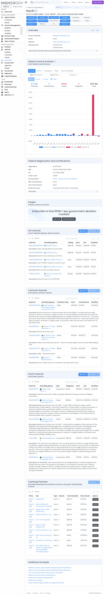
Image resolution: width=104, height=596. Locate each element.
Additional (64, 24)
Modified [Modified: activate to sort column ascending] (94, 243)
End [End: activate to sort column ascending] (84, 243)
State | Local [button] (17, 7)
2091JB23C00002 (34, 335)
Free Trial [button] (98, 2)
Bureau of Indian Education (48, 327)
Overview (32, 17)
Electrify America (42, 530)
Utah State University (43, 535)
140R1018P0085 (34, 358)
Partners (32, 24)
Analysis (42, 17)
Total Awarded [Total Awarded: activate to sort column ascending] (72, 496)
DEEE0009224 (33, 457)
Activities (8, 33)
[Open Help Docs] (43, 8)
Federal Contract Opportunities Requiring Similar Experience (49, 568)
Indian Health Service (53, 260)
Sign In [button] (87, 2)
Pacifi (31, 499)
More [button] (66, 2)
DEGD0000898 (34, 419)
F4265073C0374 (34, 274)
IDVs (31, 21)
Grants (7, 23)
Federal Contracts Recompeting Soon (42, 575)
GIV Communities (42, 520)
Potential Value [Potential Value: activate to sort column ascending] (63, 302)
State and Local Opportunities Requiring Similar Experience (49, 570)
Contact (35, 593)
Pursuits (7, 31)
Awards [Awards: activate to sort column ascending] (61, 496)
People (7, 68)
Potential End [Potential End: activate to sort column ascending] (84, 302)
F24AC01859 (33, 438)
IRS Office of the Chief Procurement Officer (48, 337)
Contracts (8, 20)
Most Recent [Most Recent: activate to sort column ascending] (85, 496)
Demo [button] (80, 2)
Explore (95, 499)
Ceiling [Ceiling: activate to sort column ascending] (70, 243)
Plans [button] (74, 2)
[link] (98, 238)
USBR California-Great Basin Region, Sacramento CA (48, 307)
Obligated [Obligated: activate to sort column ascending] (69, 386)
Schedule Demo (68, 219)
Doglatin (39, 499)
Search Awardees (34, 7)
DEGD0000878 (34, 400)
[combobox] (60, 2)
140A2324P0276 (34, 349)
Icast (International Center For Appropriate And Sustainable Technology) (44, 549)
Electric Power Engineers (41, 526)
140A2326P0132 (34, 326)
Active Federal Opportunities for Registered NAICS (46, 583)
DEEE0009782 (33, 389)
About (29, 593)
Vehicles (8, 52)
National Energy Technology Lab (46, 401)
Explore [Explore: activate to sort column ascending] (95, 496)
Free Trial (57, 219)
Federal (6, 7)
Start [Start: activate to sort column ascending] (78, 243)
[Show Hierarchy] (69, 35)
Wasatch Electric (42, 515)
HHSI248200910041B (35, 260)
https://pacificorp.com (61, 42)
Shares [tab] (39, 71)
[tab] (31, 79)
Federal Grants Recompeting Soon (40, 578)
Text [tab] (97, 30)
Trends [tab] (31, 71)
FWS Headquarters (48, 438)
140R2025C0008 (34, 305)
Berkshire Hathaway (60, 36)
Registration (54, 17)
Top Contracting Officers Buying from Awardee (45, 573)
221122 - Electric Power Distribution (65, 179)
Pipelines (8, 28)
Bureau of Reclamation (46, 359)
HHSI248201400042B (36, 246)
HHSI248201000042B (36, 267)
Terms (42, 593)
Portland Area (51, 246)
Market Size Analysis (35, 580)
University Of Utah (42, 540)
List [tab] (93, 30)
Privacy (48, 593)
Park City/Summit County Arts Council (43, 505)
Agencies (8, 66)
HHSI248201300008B (36, 253)
